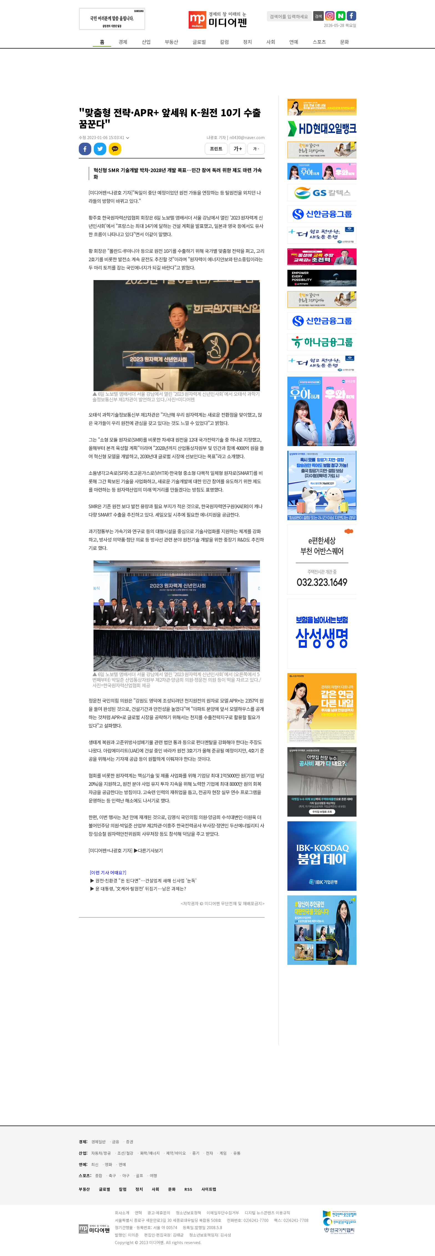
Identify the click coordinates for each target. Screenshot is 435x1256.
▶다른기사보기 (148, 850)
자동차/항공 (101, 1153)
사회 (270, 41)
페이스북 (85, 149)
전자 (209, 1153)
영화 (108, 1164)
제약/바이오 (176, 1153)
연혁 (138, 1212)
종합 (98, 1175)
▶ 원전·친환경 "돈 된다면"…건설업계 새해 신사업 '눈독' (143, 880)
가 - (256, 148)
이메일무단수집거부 (223, 1212)
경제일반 (98, 1141)
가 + (238, 148)
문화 (344, 41)
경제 (122, 41)
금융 (115, 1141)
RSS (188, 1189)
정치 (247, 41)
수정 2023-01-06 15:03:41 (104, 137)
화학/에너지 (150, 1153)
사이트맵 (208, 1189)
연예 (293, 41)
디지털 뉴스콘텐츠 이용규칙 (267, 1212)
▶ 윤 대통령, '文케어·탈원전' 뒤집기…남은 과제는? (138, 888)
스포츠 (319, 41)
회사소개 (122, 1212)
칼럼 (224, 41)
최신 (94, 1164)
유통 (237, 1153)
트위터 (100, 149)
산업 (146, 41)
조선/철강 (125, 1153)
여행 (153, 1175)
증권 (129, 1141)
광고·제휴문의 (159, 1212)
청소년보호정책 (188, 1212)
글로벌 (199, 41)
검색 (318, 16)
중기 (195, 1153)
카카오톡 (115, 149)
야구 (126, 1175)
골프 (139, 1175)
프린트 (216, 148)
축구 (112, 1175)
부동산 (171, 41)
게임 (223, 1153)
